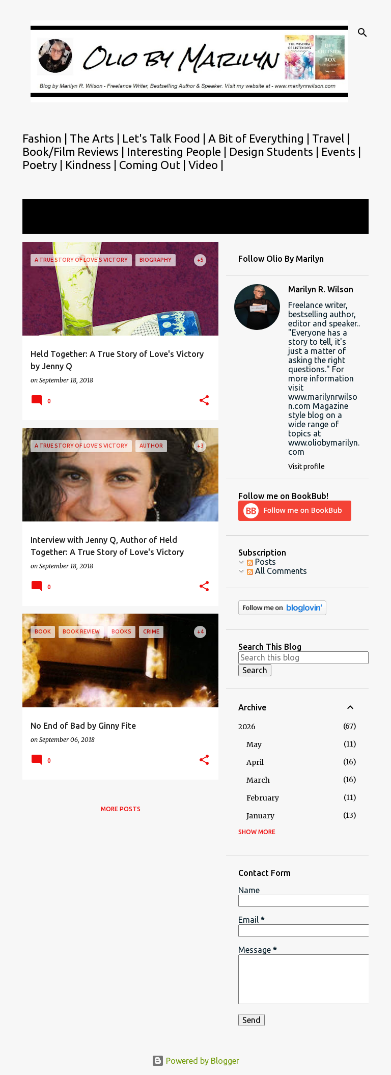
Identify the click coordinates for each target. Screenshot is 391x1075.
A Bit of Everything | (260, 138)
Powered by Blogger (195, 1060)
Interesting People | (178, 151)
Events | (341, 151)
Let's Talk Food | (165, 138)
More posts (121, 809)
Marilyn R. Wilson (320, 289)
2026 (247, 726)
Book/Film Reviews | (74, 151)
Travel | (331, 138)
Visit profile (306, 466)
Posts (261, 561)
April (255, 762)
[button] (204, 401)
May (254, 744)
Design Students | (275, 151)
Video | (206, 164)
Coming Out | (153, 164)
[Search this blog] (303, 657)
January (260, 815)
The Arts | (96, 138)
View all (44, 224)
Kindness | (92, 164)
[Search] (362, 32)
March (258, 780)
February (262, 798)
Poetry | (43, 164)
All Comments (277, 570)
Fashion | (46, 138)
